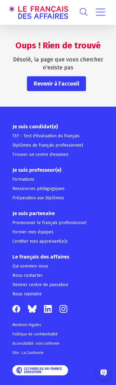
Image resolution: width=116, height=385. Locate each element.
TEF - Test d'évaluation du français (45, 136)
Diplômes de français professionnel (47, 145)
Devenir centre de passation (40, 284)
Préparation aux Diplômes (38, 198)
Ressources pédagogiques (38, 188)
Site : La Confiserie (28, 353)
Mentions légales (26, 325)
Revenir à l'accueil (56, 83)
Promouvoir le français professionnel (49, 222)
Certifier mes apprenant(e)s (40, 241)
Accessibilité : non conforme (35, 343)
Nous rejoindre (27, 294)
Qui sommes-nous (30, 266)
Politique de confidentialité (35, 334)
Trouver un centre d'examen (40, 154)
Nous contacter (27, 275)
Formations (23, 179)
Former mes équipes (33, 232)
